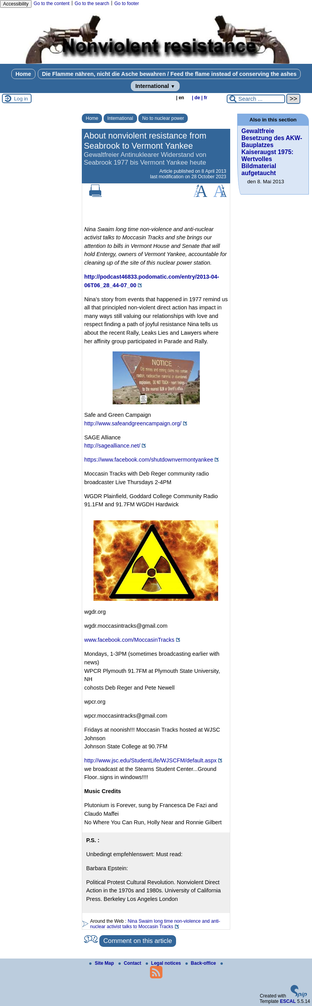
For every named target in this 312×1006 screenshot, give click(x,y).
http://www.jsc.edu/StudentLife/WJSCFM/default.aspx (150, 760)
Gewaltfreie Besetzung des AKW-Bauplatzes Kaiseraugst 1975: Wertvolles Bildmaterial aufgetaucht (271, 152)
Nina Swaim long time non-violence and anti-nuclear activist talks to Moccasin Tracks (155, 923)
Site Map (102, 963)
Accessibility (15, 4)
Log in (21, 99)
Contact (130, 963)
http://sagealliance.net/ (112, 445)
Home (23, 74)
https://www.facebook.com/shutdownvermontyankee (148, 459)
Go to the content (51, 3)
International (155, 86)
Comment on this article (137, 941)
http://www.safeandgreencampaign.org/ (133, 423)
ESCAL (288, 1001)
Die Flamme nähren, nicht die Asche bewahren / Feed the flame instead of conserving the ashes (169, 74)
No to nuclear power (163, 118)
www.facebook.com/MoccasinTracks (129, 640)
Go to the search (92, 3)
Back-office (201, 963)
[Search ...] (256, 99)
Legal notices (164, 963)
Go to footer (126, 3)
